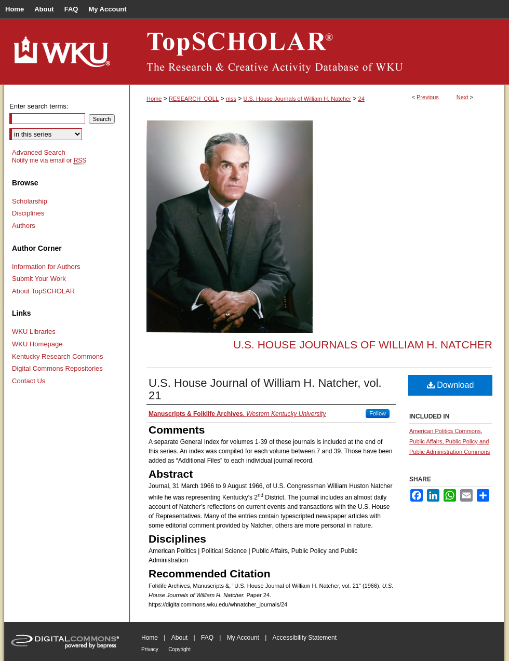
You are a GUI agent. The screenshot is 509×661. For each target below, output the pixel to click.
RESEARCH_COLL (194, 99)
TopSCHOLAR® (317, 52)
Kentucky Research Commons (57, 356)
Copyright (179, 649)
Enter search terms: (38, 106)
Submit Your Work (39, 278)
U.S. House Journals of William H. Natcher (297, 99)
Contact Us (28, 381)
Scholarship (29, 201)
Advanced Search (38, 152)
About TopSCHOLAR (43, 291)
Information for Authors (46, 267)
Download (450, 385)
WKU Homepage (37, 344)
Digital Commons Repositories (57, 368)
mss (231, 99)
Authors (23, 226)
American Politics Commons (445, 431)
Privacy (149, 649)
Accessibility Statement (305, 637)
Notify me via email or (49, 160)
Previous (428, 97)
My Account (243, 637)
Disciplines (28, 213)
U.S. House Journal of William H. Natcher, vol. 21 (265, 389)
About (179, 637)
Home (154, 99)
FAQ (207, 637)
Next (462, 97)
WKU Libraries (34, 331)
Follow (377, 413)
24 (361, 99)
